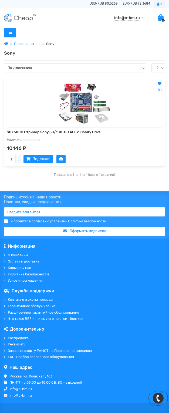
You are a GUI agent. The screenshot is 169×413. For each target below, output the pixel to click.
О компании (18, 255)
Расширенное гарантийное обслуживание (43, 312)
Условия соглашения (25, 280)
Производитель (27, 44)
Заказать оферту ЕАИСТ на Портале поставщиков (50, 351)
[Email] (84, 211)
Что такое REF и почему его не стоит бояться (45, 319)
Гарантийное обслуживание (32, 306)
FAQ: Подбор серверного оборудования (41, 357)
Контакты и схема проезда (30, 300)
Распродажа (18, 338)
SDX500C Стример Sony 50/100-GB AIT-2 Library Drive (54, 132)
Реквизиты (17, 344)
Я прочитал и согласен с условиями (55, 221)
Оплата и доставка (23, 261)
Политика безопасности (28, 274)
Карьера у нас (19, 268)
